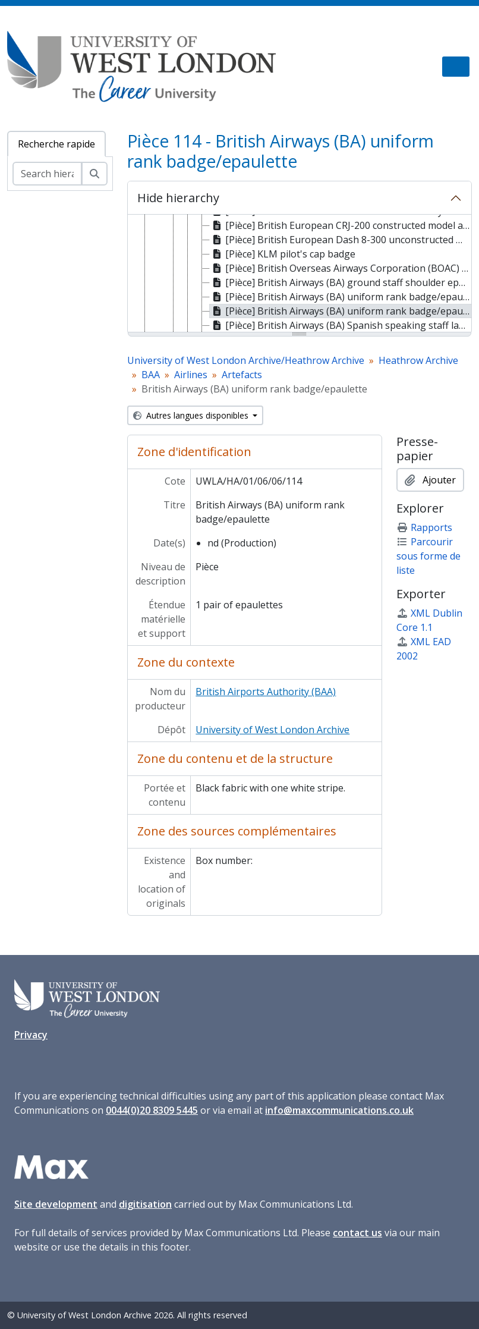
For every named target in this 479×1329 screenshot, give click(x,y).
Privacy (31, 1034)
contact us (357, 1232)
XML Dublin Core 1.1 (429, 620)
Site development (55, 1204)
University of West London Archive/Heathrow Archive (245, 360)
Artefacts (242, 374)
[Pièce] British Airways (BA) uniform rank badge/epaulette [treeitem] (341, 297)
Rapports (424, 527)
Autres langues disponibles (192, 415)
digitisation (145, 1204)
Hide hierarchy (178, 198)
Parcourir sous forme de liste (428, 556)
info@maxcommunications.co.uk (339, 1110)
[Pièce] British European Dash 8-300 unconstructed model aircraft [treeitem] (341, 240)
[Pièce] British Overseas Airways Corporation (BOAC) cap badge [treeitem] (341, 268)
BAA (150, 374)
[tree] (300, 274)
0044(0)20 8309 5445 (152, 1110)
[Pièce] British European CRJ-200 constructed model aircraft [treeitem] (341, 225)
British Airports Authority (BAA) (266, 691)
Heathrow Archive (418, 360)
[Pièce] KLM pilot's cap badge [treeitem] (282, 254)
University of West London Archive (272, 729)
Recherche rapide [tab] (56, 143)
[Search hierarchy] (47, 174)
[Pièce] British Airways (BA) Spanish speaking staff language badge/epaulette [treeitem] (341, 325)
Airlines (190, 374)
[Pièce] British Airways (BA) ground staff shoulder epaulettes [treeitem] (341, 282)
